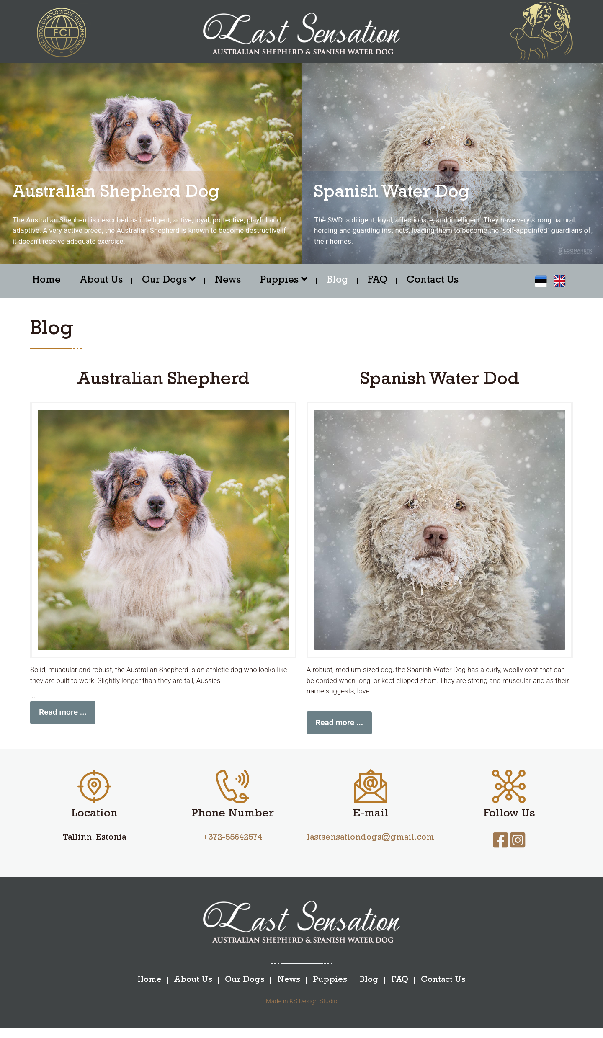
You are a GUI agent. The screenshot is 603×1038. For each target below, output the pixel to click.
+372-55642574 (232, 847)
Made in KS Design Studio (302, 1011)
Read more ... (63, 721)
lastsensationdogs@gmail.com (370, 847)
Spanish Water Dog (393, 194)
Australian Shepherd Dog (119, 194)
